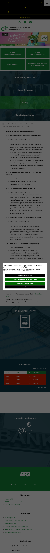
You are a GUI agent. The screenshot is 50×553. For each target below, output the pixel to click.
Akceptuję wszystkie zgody (25, 283)
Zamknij (25, 287)
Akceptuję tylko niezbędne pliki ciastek (25, 279)
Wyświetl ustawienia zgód (25, 275)
